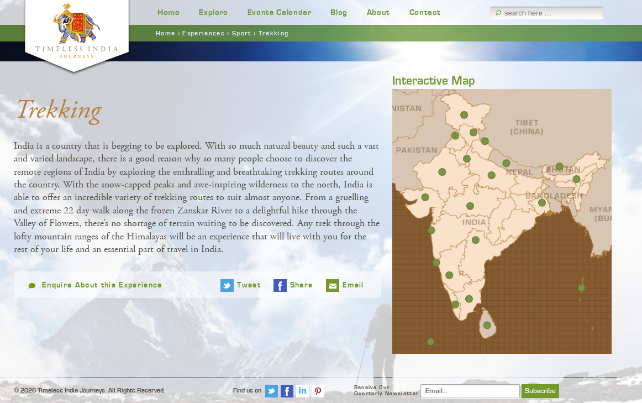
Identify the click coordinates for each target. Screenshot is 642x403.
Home (168, 12)
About (378, 12)
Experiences (203, 33)
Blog (339, 12)
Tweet (249, 285)
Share (301, 285)
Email (353, 285)
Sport (241, 33)
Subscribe (540, 391)
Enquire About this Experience (102, 285)
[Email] (470, 391)
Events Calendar (280, 12)
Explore (213, 12)
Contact (425, 12)
